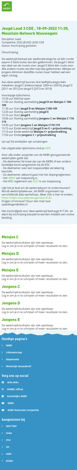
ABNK (11, 178)
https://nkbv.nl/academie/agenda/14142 (26, 198)
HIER (48, 148)
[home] (7, 6)
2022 (36, 181)
